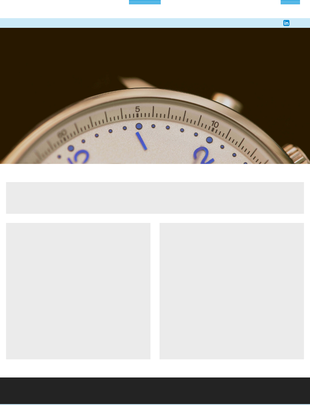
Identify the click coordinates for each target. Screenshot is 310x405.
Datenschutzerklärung (168, 240)
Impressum (196, 240)
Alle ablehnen (182, 227)
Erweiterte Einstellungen (126, 240)
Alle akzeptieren (127, 227)
